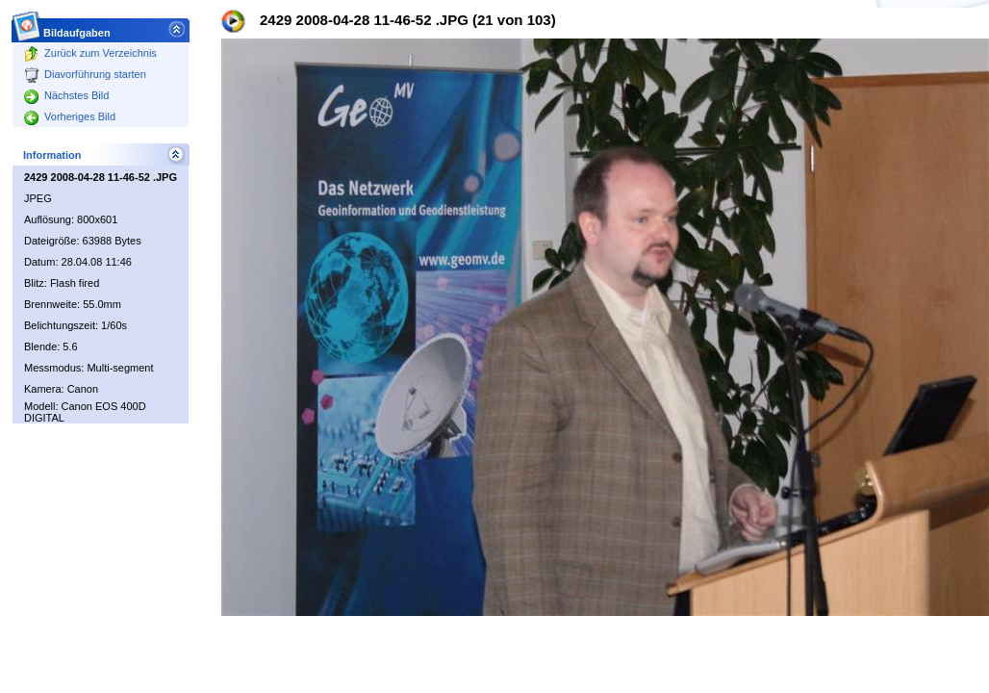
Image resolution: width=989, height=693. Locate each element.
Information (52, 155)
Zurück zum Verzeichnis (90, 53)
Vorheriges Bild (69, 116)
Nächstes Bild (66, 95)
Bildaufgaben (77, 27)
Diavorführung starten (85, 74)
